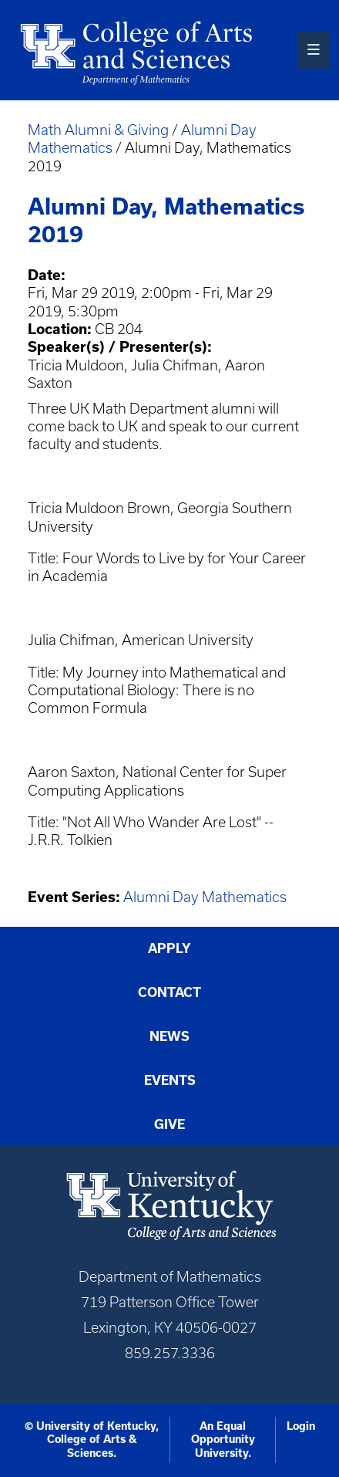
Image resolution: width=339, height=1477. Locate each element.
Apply (169, 948)
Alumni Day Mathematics (205, 897)
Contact (169, 992)
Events (170, 1080)
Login (301, 1426)
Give (169, 1124)
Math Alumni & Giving (98, 130)
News (169, 1036)
